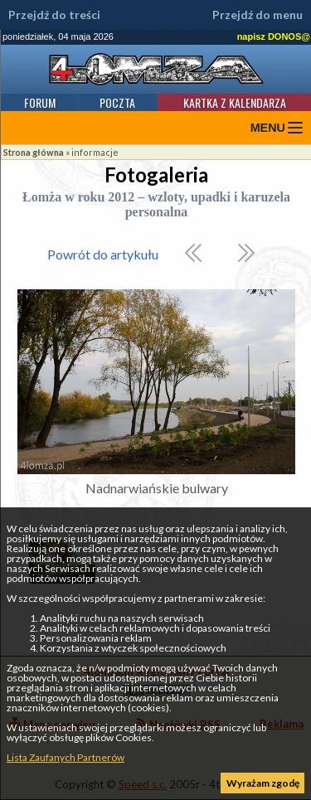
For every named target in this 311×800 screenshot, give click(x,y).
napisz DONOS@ (273, 36)
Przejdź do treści (54, 15)
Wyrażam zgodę (262, 783)
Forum (40, 102)
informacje (95, 152)
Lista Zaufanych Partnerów (65, 757)
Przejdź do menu (257, 15)
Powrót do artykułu (102, 254)
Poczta (117, 102)
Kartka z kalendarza (234, 102)
